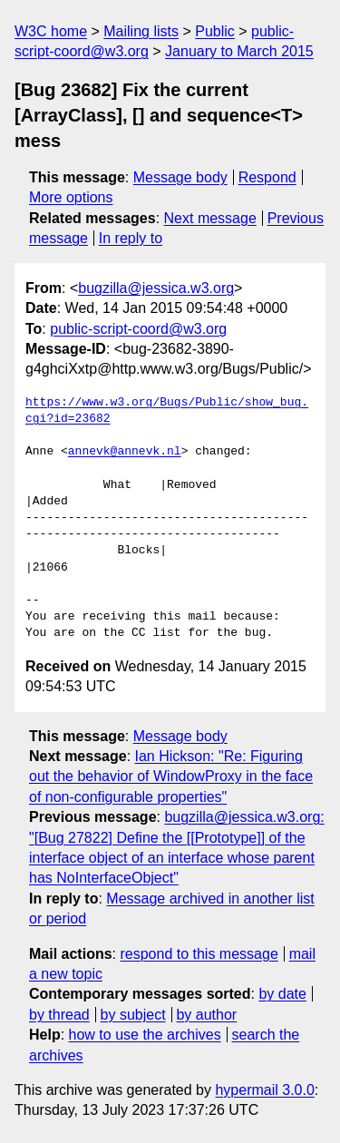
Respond (267, 177)
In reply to (130, 238)
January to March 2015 (239, 51)
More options (71, 197)
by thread (59, 1014)
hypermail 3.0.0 (264, 1090)
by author (206, 1014)
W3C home (51, 31)
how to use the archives (145, 1034)
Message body (180, 177)
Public (215, 31)
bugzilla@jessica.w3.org (156, 288)
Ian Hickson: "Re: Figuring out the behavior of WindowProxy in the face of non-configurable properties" (171, 776)
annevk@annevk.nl (124, 452)
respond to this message (198, 954)
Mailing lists (141, 31)
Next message (210, 218)
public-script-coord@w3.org (138, 329)
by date (282, 993)
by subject (133, 1014)
